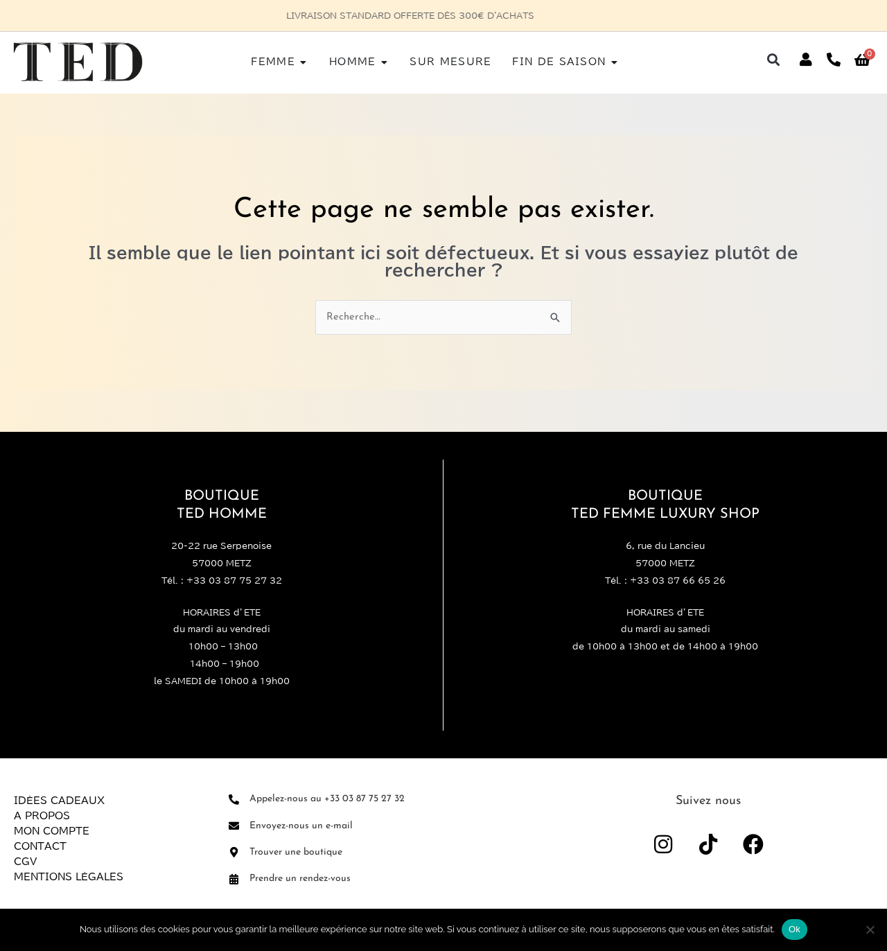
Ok (794, 929)
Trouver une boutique (295, 852)
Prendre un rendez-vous (300, 878)
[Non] (870, 929)
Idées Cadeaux (59, 801)
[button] (773, 60)
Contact (40, 847)
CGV (25, 862)
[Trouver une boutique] (234, 853)
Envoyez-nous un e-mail (301, 826)
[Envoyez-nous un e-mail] (234, 826)
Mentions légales (68, 877)
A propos (42, 816)
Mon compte (51, 832)
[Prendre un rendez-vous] (234, 879)
